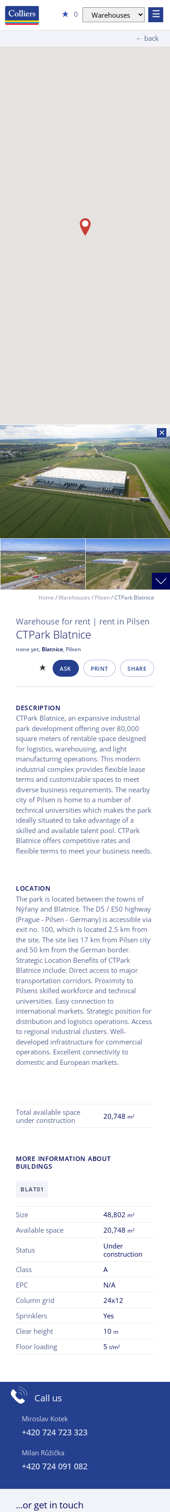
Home (46, 597)
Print (99, 669)
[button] (85, 227)
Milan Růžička (43, 1452)
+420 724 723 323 (54, 1432)
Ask (65, 669)
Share (136, 669)
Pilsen (102, 597)
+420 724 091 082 (54, 1466)
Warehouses (74, 597)
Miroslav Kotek (45, 1418)
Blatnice (52, 649)
